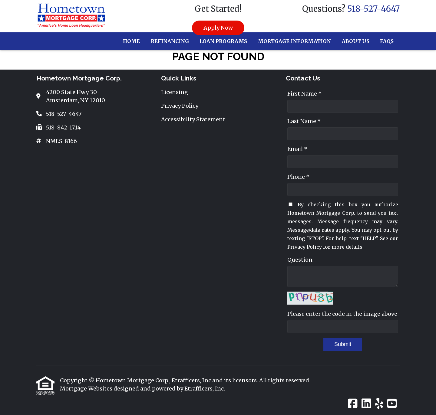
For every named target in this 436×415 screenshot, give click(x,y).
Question (299, 259)
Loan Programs (223, 41)
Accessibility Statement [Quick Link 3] (193, 119)
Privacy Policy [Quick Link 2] (179, 105)
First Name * (304, 93)
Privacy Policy (304, 247)
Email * (297, 148)
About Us (355, 41)
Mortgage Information (294, 41)
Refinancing (170, 41)
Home (131, 41)
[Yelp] (379, 404)
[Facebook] (353, 404)
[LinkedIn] (366, 404)
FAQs (387, 41)
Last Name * (304, 121)
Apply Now (218, 27)
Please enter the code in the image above (342, 313)
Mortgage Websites (87, 388)
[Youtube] (392, 404)
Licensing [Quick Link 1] (174, 92)
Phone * (298, 176)
